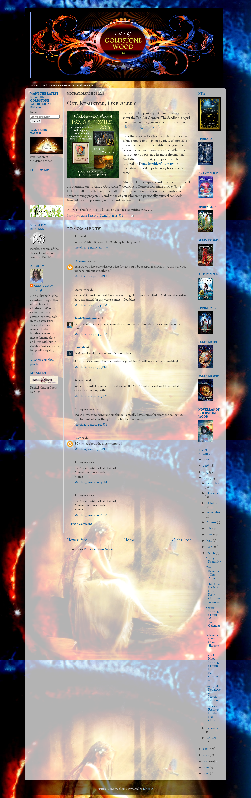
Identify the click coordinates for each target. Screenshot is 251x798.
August (211, 522)
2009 (206, 774)
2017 (206, 460)
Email (34, 113)
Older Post (181, 540)
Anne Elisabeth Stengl (43, 288)
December (212, 483)
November (213, 493)
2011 (206, 761)
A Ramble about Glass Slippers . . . (213, 642)
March (211, 553)
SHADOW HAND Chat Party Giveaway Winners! (213, 593)
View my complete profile (42, 362)
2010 (206, 768)
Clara (77, 438)
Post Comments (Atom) (99, 549)
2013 (206, 749)
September (213, 513)
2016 (206, 466)
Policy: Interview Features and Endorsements (68, 85)
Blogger (148, 789)
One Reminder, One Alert (213, 573)
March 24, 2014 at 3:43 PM (90, 305)
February (212, 728)
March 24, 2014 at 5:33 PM (90, 367)
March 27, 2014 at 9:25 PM (90, 482)
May (209, 541)
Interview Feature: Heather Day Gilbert (212, 713)
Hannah (79, 348)
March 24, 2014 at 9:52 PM (90, 425)
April (210, 547)
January (211, 738)
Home (34, 85)
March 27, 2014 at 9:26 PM (90, 515)
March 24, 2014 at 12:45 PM (91, 248)
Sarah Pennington (86, 319)
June (209, 535)
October (211, 503)
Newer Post (77, 540)
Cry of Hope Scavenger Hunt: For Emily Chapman (213, 668)
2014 (206, 478)
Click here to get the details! (141, 127)
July (209, 529)
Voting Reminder (213, 560)
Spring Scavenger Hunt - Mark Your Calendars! (213, 619)
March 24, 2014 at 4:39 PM (90, 334)
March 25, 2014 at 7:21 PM (90, 449)
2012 (206, 755)
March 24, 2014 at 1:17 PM (90, 277)
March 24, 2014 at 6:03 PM (90, 396)
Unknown (81, 261)
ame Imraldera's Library (158, 164)
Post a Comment (81, 524)
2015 (206, 472)
